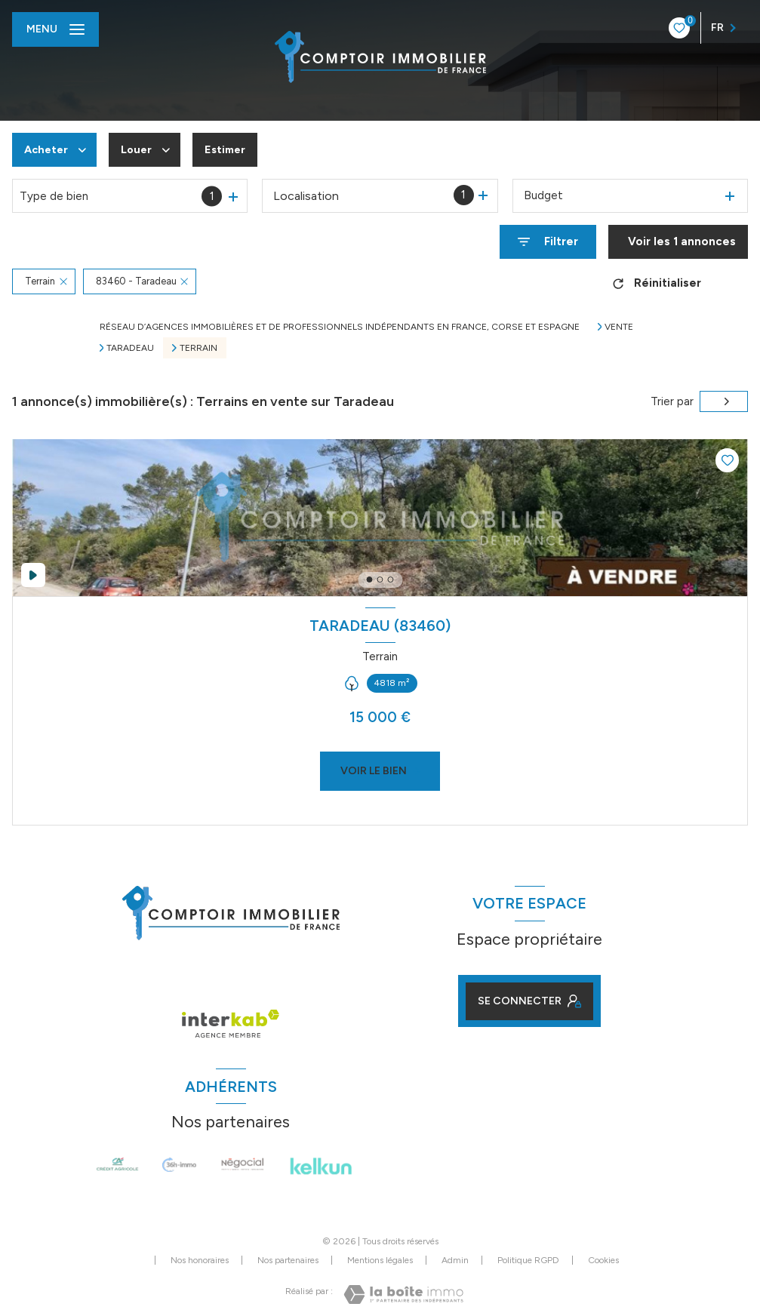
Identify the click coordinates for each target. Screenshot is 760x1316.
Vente (619, 326)
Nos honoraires (200, 1260)
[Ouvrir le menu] (55, 29)
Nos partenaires (287, 1260)
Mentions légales (380, 1260)
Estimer (231, 149)
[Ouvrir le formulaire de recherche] (548, 242)
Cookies (603, 1260)
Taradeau (130, 347)
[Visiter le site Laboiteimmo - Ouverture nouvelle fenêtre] (403, 1294)
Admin (455, 1260)
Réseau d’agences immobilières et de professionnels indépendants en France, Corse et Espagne (340, 326)
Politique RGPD (528, 1260)
